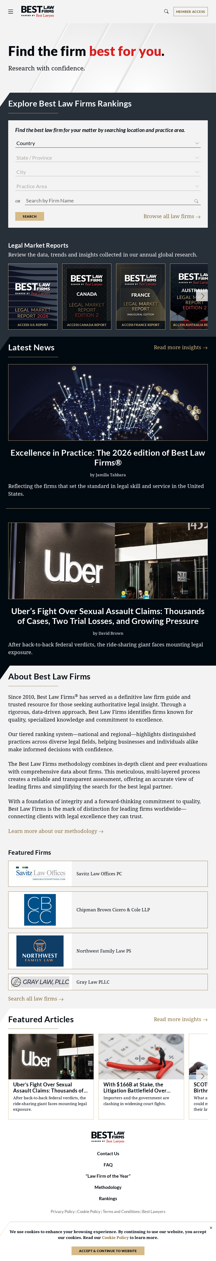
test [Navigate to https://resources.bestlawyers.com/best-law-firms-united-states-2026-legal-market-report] (32, 297)
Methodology (108, 1187)
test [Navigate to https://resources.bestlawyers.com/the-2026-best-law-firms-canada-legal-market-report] (86, 297)
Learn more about (56, 831)
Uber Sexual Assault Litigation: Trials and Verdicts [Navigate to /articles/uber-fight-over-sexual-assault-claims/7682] (51, 1076)
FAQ (108, 1164)
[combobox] (108, 144)
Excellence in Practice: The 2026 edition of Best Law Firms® (108, 457)
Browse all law (172, 216)
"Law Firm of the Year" (108, 1176)
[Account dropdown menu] (191, 11)
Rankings (108, 1198)
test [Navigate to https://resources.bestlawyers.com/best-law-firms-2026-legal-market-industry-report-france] (140, 297)
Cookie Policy (88, 1211)
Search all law (36, 998)
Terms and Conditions (121, 1211)
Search (30, 216)
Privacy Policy (63, 1211)
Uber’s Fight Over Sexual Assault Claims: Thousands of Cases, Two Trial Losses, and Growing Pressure (108, 616)
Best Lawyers (153, 1211)
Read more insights (181, 347)
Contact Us (108, 1153)
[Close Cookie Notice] (208, 1228)
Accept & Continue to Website (108, 1251)
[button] (197, 142)
